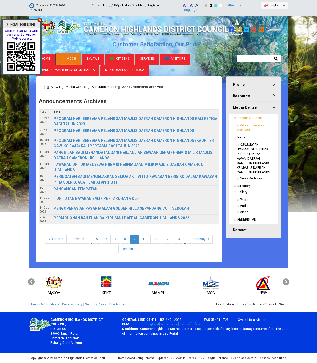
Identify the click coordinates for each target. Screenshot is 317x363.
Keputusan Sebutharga (124, 70)
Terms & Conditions (45, 304)
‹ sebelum (78, 239)
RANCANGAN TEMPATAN (76, 189)
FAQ (116, 5)
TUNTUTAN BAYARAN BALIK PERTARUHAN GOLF (96, 198)
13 (178, 239)
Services (147, 59)
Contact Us (101, 5)
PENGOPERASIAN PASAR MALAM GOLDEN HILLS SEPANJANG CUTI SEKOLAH (121, 208)
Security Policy (96, 304)
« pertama (56, 239)
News (241, 137)
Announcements (103, 87)
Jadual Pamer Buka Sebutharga (68, 70)
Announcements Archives (251, 127)
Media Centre (76, 87)
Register (153, 5)
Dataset (240, 230)
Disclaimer (117, 304)
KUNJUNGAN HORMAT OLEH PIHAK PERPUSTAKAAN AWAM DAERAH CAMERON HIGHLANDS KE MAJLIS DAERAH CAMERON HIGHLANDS (254, 158)
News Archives (251, 178)
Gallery (242, 192)
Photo (244, 200)
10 (144, 239)
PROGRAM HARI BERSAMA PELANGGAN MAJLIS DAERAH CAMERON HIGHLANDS (124, 131)
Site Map (138, 5)
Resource (241, 96)
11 (156, 239)
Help (125, 5)
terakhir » (128, 249)
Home (45, 59)
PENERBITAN (246, 219)
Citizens (120, 59)
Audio (244, 206)
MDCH (68, 59)
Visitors (175, 59)
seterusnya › (200, 239)
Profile (239, 84)
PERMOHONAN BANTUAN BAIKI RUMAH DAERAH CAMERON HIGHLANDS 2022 (121, 218)
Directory (244, 186)
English (275, 5)
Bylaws (93, 59)
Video (244, 212)
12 (167, 239)
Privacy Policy (72, 304)
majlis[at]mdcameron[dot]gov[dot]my (173, 324)
